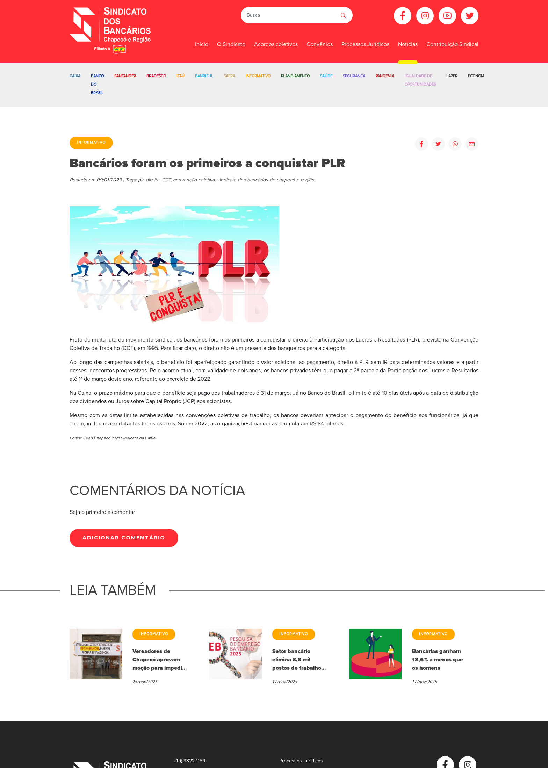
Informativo (258, 76)
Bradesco (156, 76)
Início (201, 44)
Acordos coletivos (276, 44)
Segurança (354, 76)
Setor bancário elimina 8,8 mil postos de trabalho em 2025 (296, 660)
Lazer (451, 76)
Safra (229, 76)
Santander (125, 76)
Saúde (326, 76)
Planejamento (295, 76)
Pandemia (385, 76)
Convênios (320, 44)
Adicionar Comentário (123, 537)
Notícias (408, 44)
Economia (478, 76)
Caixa (75, 76)
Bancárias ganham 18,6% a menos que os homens (437, 660)
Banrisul (204, 76)
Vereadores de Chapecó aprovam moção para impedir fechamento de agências (158, 660)
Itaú (180, 76)
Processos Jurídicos (365, 44)
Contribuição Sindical (452, 44)
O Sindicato (231, 44)
